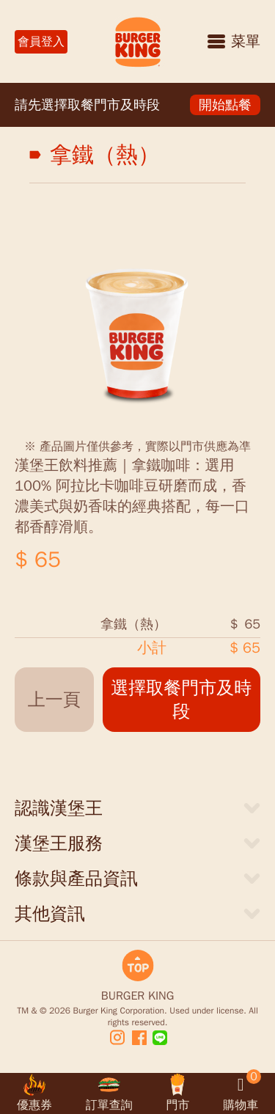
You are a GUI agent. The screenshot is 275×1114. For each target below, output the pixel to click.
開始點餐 (225, 105)
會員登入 (41, 41)
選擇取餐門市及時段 (181, 699)
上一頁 (54, 700)
